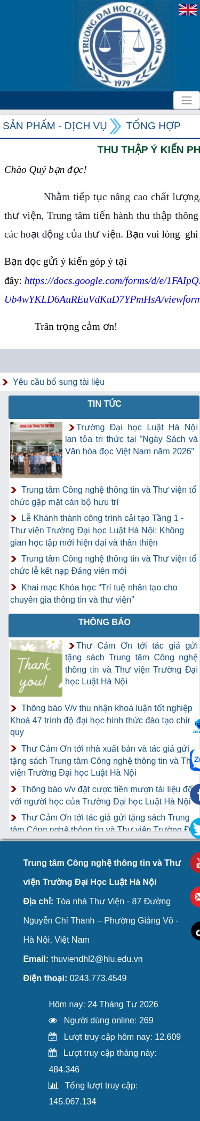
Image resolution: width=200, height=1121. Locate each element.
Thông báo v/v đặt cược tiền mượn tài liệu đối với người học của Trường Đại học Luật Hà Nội (102, 795)
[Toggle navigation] (186, 100)
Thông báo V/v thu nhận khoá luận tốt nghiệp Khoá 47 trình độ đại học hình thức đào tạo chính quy (103, 720)
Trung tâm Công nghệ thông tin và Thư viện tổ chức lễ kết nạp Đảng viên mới (103, 564)
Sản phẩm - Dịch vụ (55, 125)
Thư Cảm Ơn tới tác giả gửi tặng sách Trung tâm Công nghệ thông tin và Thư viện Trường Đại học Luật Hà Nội (103, 829)
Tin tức (104, 403)
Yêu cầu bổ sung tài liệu (59, 381)
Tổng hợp (153, 125)
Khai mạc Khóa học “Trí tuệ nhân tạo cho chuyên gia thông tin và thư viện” (94, 593)
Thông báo (104, 622)
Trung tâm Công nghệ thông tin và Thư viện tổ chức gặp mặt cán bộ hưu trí (103, 496)
